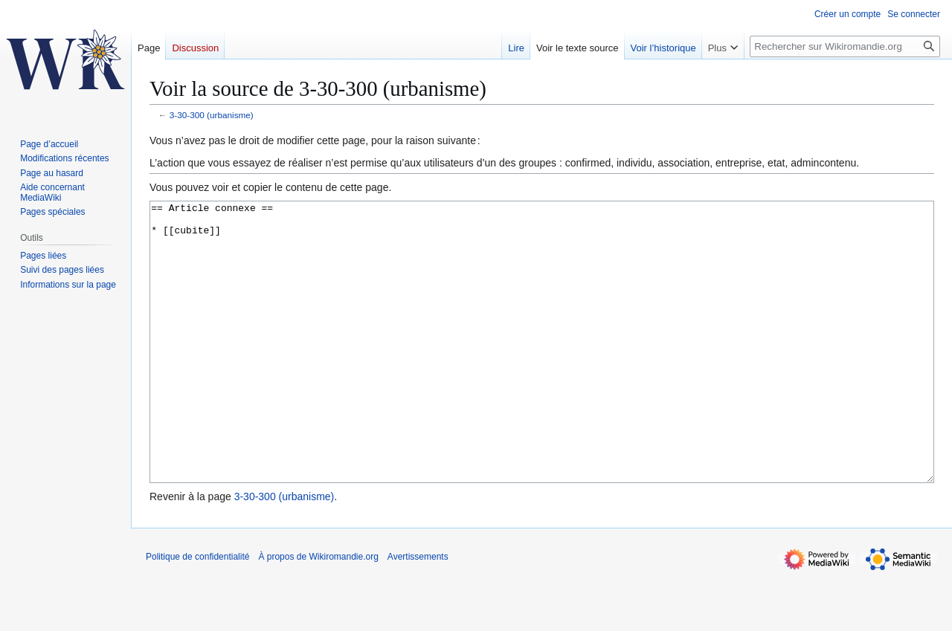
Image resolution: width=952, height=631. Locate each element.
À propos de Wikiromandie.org (318, 612)
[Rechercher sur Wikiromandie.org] (845, 46)
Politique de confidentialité (197, 612)
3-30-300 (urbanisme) (212, 115)
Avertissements (417, 612)
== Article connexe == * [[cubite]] (541, 370)
